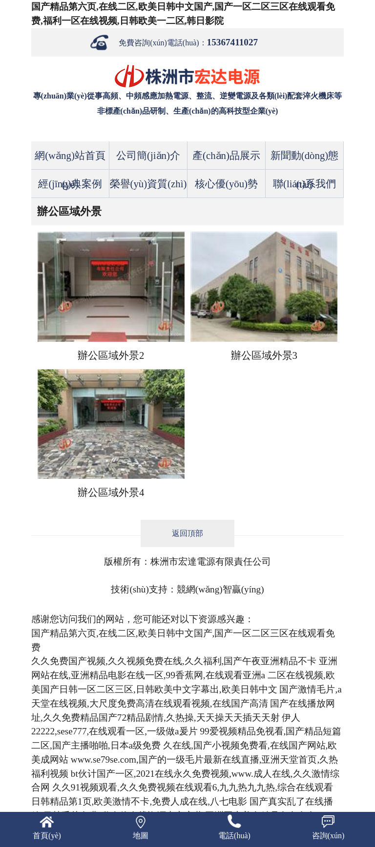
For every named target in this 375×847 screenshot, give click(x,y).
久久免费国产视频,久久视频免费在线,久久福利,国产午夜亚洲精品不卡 (173, 661)
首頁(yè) (47, 835)
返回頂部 (187, 533)
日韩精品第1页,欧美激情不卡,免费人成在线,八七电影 (139, 801)
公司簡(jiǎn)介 (148, 155)
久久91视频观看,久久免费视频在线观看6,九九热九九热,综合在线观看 (192, 787)
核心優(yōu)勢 (226, 183)
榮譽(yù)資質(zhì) (148, 183)
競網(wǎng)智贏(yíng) (220, 589)
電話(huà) (234, 835)
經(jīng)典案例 (70, 183)
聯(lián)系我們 (304, 183)
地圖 (140, 835)
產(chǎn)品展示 (226, 155)
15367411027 (232, 42)
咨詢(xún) (328, 835)
